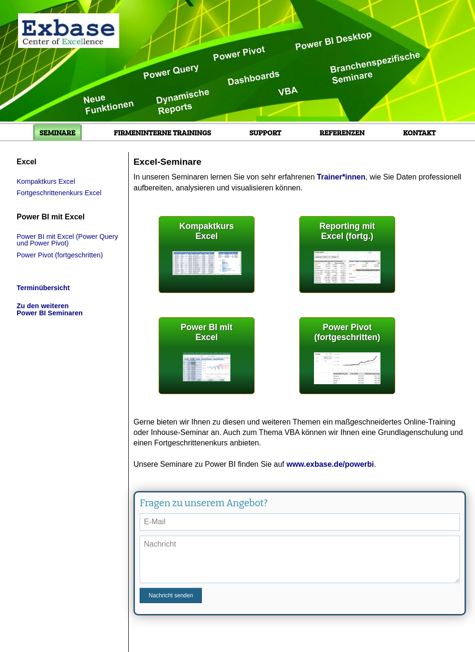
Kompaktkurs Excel (46, 181)
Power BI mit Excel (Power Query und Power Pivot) (67, 240)
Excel (27, 162)
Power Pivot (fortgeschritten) (60, 255)
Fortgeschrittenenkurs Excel (59, 193)
